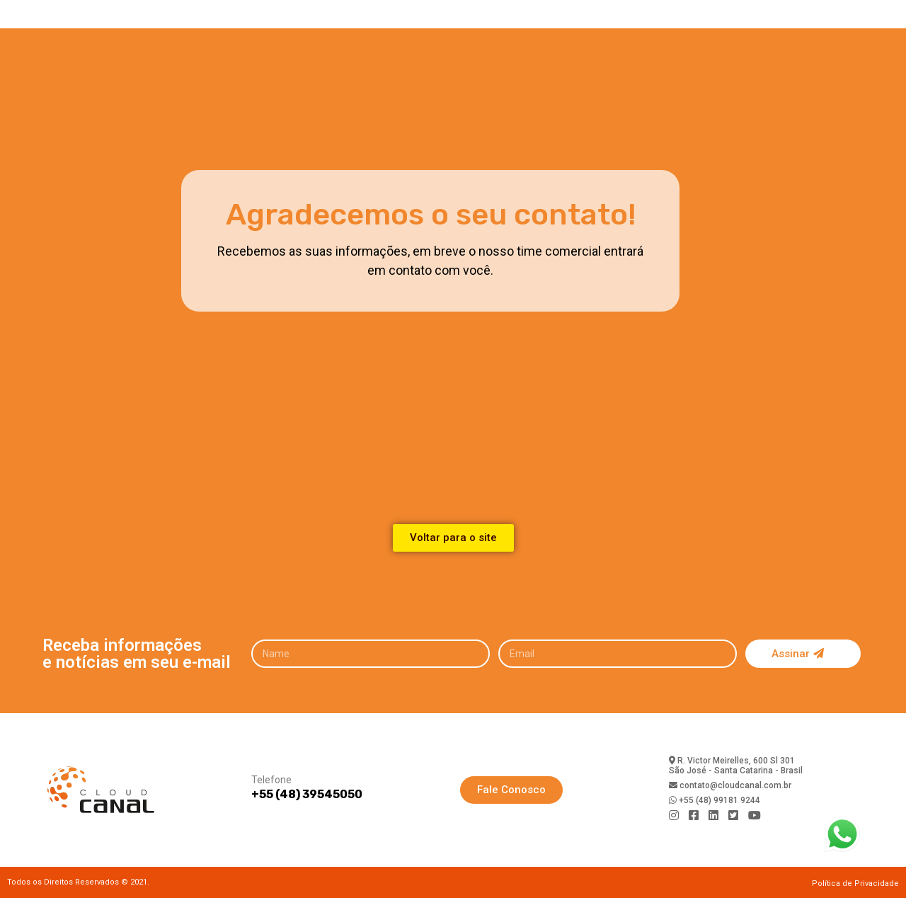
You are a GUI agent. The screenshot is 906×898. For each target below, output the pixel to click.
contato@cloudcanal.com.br (734, 785)
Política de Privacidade (855, 883)
